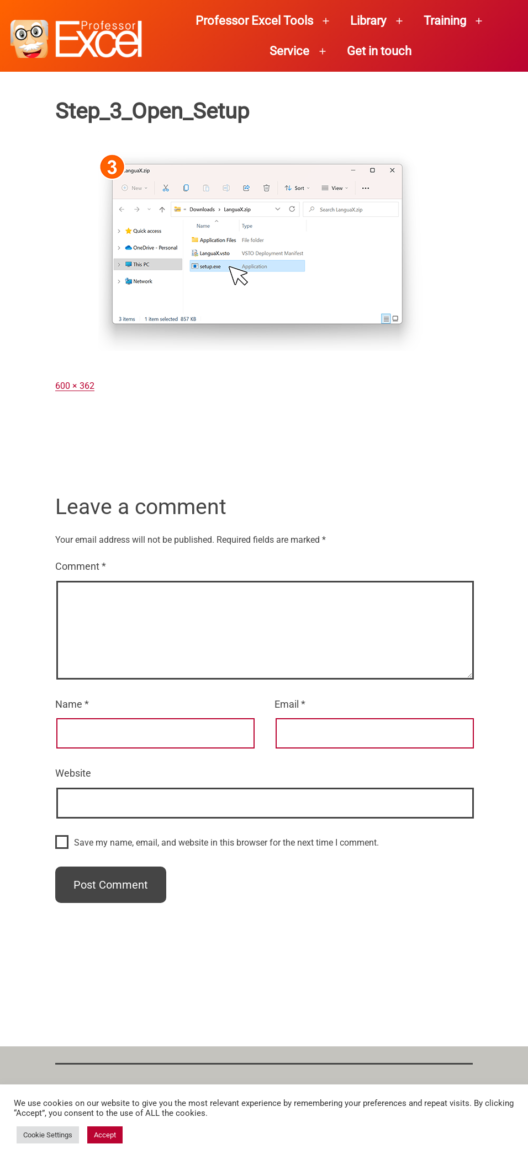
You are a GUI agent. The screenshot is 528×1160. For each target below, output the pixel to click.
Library (368, 21)
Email (289, 704)
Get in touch (379, 51)
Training (445, 21)
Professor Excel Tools (254, 21)
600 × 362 (74, 386)
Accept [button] (105, 1135)
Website (73, 773)
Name (72, 704)
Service (289, 51)
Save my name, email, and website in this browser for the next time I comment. (226, 842)
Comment (80, 566)
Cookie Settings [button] (47, 1135)
